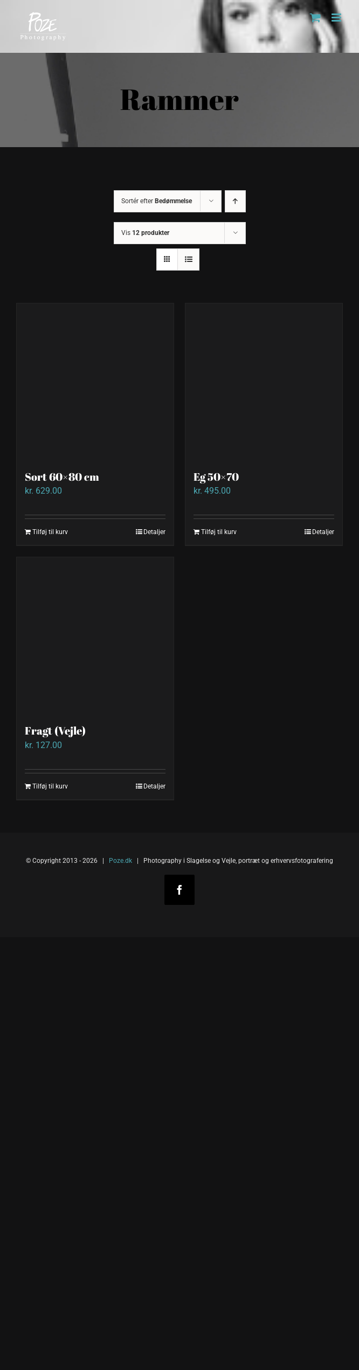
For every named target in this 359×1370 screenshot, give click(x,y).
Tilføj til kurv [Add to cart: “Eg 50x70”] (219, 532)
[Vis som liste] (188, 259)
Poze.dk (120, 860)
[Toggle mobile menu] (337, 17)
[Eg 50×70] (263, 381)
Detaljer (154, 532)
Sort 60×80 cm (62, 476)
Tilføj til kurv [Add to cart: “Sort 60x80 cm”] (50, 532)
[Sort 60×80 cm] (95, 381)
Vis (145, 233)
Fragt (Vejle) (55, 730)
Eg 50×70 (216, 476)
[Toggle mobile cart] (315, 17)
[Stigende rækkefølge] (235, 201)
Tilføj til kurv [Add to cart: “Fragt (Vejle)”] (50, 786)
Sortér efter (156, 201)
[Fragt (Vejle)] (95, 635)
